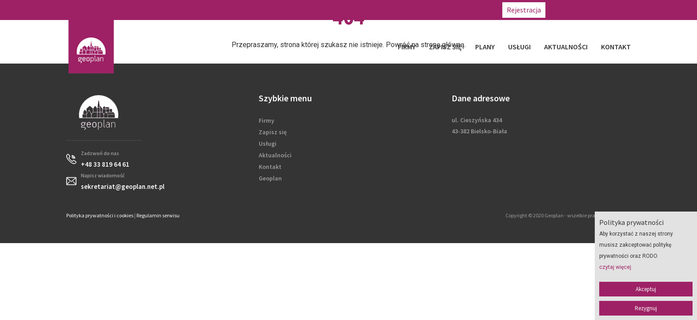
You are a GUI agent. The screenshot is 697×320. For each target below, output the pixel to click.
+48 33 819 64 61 (577, 9)
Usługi (519, 46)
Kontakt (616, 46)
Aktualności (566, 46)
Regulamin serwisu (158, 215)
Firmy (407, 46)
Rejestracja (524, 9)
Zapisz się (445, 46)
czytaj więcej (615, 267)
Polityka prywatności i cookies (99, 215)
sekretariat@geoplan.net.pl (650, 9)
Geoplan (270, 178)
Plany (485, 46)
